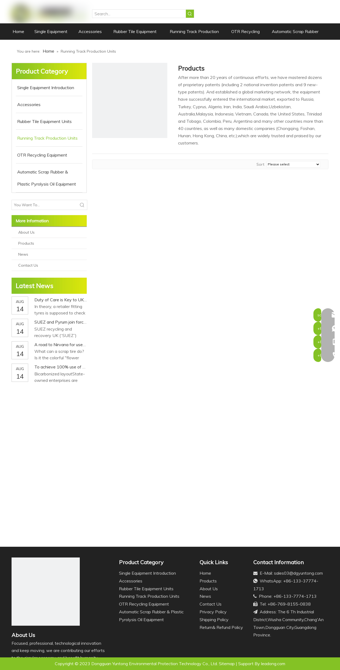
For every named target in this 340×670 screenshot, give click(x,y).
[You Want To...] (44, 205)
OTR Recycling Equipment (144, 604)
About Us (26, 232)
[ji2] (129, 100)
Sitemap (227, 663)
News (23, 254)
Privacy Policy (213, 611)
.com (280, 663)
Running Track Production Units (149, 596)
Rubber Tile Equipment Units (146, 588)
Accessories (130, 581)
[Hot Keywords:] (190, 14)
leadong (268, 663)
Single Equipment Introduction (147, 573)
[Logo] (46, 591)
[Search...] (139, 14)
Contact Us (28, 265)
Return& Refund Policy (221, 627)
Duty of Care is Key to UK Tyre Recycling (73, 299)
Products (26, 243)
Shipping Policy (214, 619)
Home (205, 573)
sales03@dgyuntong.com (298, 573)
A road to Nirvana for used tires (64, 344)
